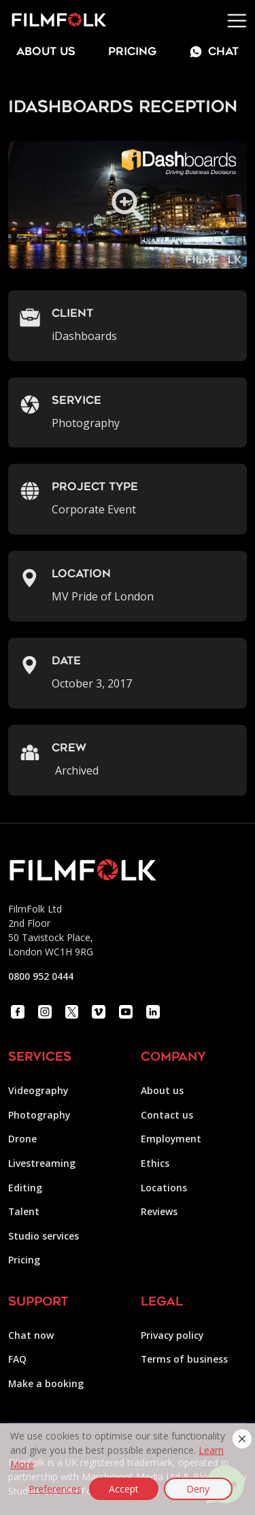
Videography (38, 1090)
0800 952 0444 (40, 976)
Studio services (43, 1235)
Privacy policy (172, 1335)
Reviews (159, 1211)
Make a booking (46, 1383)
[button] (242, 1438)
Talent (23, 1211)
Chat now (31, 1335)
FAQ (17, 1358)
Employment (171, 1138)
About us (162, 1090)
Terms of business (184, 1358)
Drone (22, 1138)
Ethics (155, 1163)
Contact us (167, 1114)
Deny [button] (197, 1488)
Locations (164, 1187)
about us (45, 52)
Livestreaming (41, 1163)
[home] (53, 20)
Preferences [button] (55, 1488)
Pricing (132, 52)
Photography (39, 1114)
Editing (25, 1187)
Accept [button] (124, 1488)
